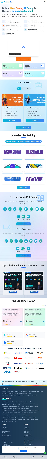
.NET (18, 90)
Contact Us (26, 441)
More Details (14, 160)
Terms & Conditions (28, 442)
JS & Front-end (33, 146)
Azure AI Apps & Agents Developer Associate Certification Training (15, 421)
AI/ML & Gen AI (22, 144)
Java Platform (23, 146)
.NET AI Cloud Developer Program (9, 404)
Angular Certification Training (29, 415)
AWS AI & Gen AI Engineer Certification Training (27, 417)
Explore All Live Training (23, 189)
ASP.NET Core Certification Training (9, 417)
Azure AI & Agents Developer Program (10, 406)
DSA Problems (5, 445)
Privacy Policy (27, 444)
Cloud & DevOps (14, 146)
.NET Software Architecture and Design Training (12, 415)
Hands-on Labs (5, 442)
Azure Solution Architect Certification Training (27, 425)
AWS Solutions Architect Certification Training (27, 419)
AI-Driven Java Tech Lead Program (35, 404)
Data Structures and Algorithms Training (10, 430)
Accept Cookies (23, 450)
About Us (26, 440)
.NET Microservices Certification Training (22, 413)
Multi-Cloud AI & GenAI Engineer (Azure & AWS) (27, 408)
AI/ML (23, 90)
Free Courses (5, 441)
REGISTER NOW (12, 301)
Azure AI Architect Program (24, 406)
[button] (23, 126)
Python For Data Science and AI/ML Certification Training (13, 432)
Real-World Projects (6, 444)
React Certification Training (32, 432)
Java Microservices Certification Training (28, 430)
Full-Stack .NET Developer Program (9, 408)
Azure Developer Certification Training (30, 423)
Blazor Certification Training (7, 426)
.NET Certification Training (7, 413)
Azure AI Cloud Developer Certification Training (11, 423)
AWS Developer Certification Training (9, 419)
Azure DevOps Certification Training (9, 425)
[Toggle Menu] (23, 456)
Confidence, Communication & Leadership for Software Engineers (15, 428)
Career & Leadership (33, 144)
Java (28, 90)
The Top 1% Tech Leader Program (9, 434)
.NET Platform (12, 144)
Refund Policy (27, 445)
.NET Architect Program (22, 404)
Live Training (4, 440)
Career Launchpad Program (20, 426)
